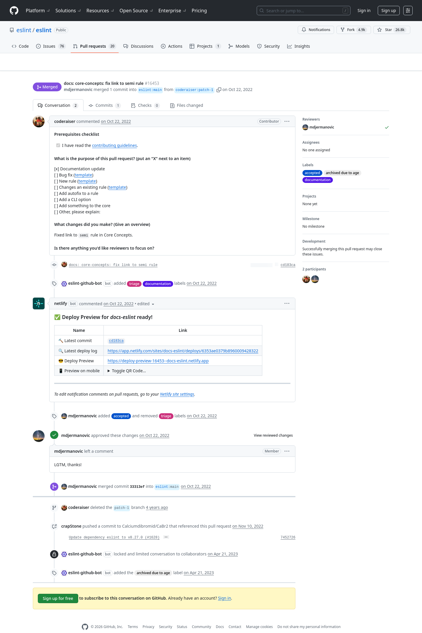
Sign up (389, 10)
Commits (105, 96)
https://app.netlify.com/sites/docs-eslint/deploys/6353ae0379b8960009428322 (183, 341)
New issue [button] (371, 66)
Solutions (68, 10)
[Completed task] (58, 136)
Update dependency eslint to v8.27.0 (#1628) (114, 528)
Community (201, 617)
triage (134, 274)
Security (165, 617)
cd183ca (288, 256)
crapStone (71, 516)
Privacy (148, 617)
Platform (38, 10)
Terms (133, 617)
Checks (145, 96)
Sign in (364, 10)
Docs (220, 617)
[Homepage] (14, 11)
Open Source (137, 10)
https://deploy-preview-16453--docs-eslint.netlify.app (158, 351)
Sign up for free (58, 589)
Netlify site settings (177, 384)
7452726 (288, 528)
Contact (235, 617)
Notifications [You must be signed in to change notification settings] (316, 29)
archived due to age (153, 563)
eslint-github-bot (85, 274)
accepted (121, 406)
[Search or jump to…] (303, 10)
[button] (219, 78)
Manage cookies (259, 617)
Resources (100, 10)
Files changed (186, 96)
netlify (60, 294)
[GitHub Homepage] (85, 617)
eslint (23, 30)
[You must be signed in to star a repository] (391, 30)
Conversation (58, 96)
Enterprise (173, 10)
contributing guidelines (114, 136)
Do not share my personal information (309, 617)
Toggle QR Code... (129, 361)
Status (182, 617)
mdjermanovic (78, 78)
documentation (158, 274)
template (83, 166)
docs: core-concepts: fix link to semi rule (113, 256)
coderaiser (64, 112)
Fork (353, 30)
